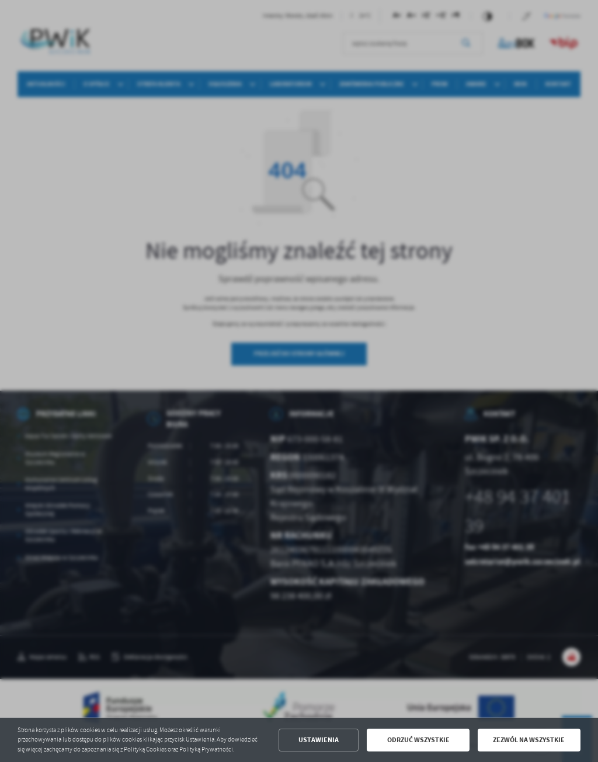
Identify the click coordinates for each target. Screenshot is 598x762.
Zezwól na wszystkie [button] (529, 739)
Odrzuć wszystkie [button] (418, 739)
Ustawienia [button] (318, 739)
